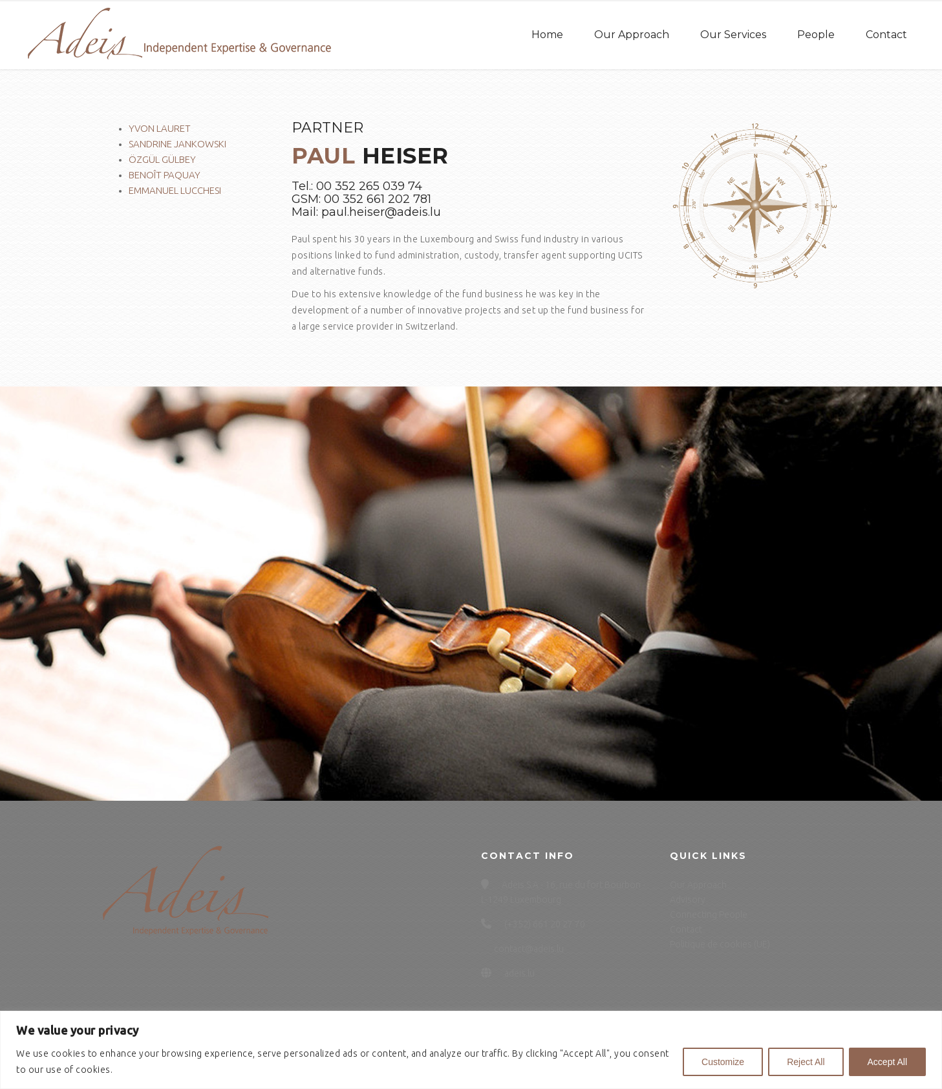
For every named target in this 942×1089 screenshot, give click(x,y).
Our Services (733, 34)
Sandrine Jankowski (177, 143)
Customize (722, 1062)
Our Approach (631, 34)
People (816, 34)
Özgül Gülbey (162, 159)
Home (547, 34)
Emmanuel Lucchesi (175, 190)
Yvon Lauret (160, 128)
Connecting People (708, 914)
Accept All (887, 1062)
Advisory (687, 899)
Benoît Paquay (164, 174)
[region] (471, 1050)
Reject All (805, 1062)
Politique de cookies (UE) (720, 944)
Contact (886, 34)
